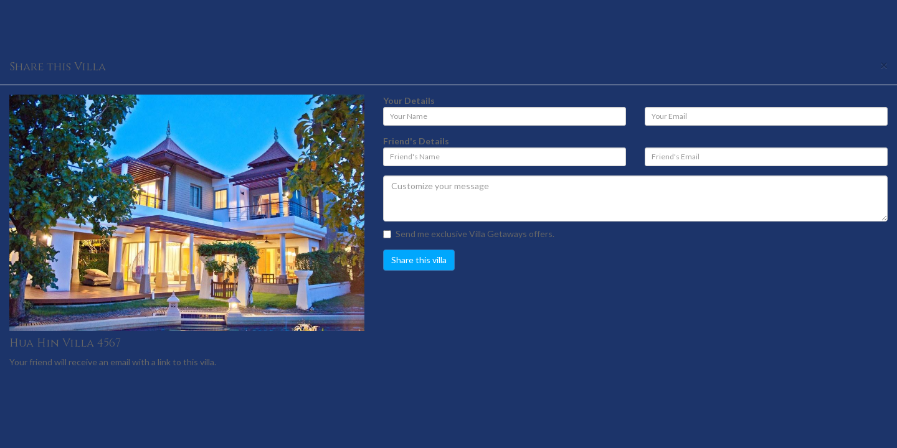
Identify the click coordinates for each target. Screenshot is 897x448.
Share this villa (419, 259)
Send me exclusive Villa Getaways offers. (468, 233)
